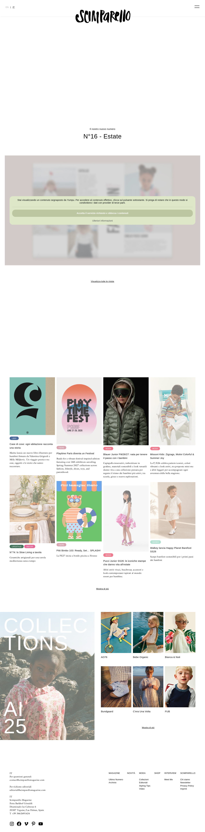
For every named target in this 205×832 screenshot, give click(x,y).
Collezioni (144, 779)
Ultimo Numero (116, 779)
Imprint (183, 789)
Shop (157, 773)
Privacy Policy (187, 786)
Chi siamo (185, 779)
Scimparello (187, 773)
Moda (142, 773)
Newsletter (185, 782)
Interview (170, 773)
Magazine (114, 773)
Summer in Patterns (102, 97)
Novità (131, 773)
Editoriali (143, 782)
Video (142, 789)
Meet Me (168, 779)
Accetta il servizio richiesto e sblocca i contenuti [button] (102, 213)
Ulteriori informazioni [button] (102, 220)
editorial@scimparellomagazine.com (27, 790)
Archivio (112, 782)
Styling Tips (144, 786)
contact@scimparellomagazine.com (27, 779)
